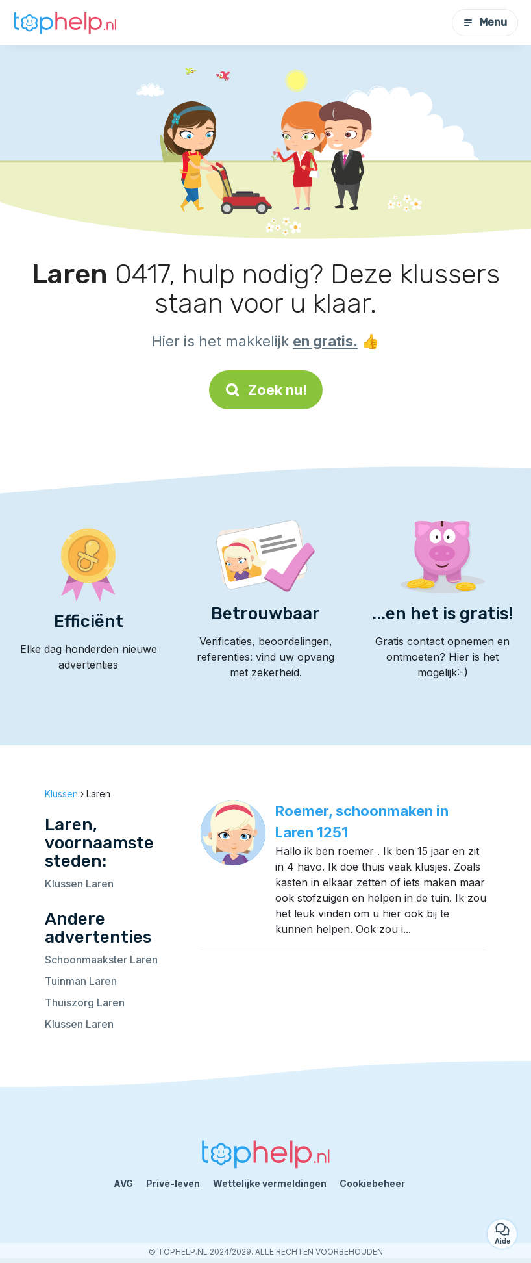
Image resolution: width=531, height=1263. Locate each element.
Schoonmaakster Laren (101, 959)
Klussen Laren (79, 883)
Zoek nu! (266, 389)
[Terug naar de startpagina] (65, 23)
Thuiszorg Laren (85, 1002)
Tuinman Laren (81, 981)
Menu (485, 22)
